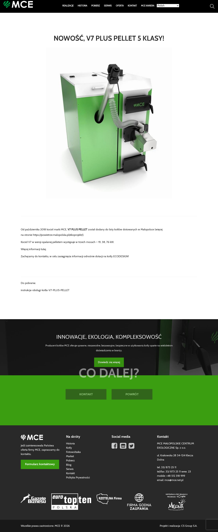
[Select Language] (168, 5)
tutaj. (43, 249)
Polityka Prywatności (78, 477)
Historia (82, 6)
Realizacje (68, 6)
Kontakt (132, 6)
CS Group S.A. (189, 526)
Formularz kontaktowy (40, 464)
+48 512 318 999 (175, 475)
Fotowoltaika (73, 452)
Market (70, 456)
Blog (68, 464)
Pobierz (95, 6)
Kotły (69, 447)
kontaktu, (43, 256)
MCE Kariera (147, 6)
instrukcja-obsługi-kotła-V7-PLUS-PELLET (45, 290)
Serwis (108, 6)
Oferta (120, 6)
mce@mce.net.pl (174, 480)
